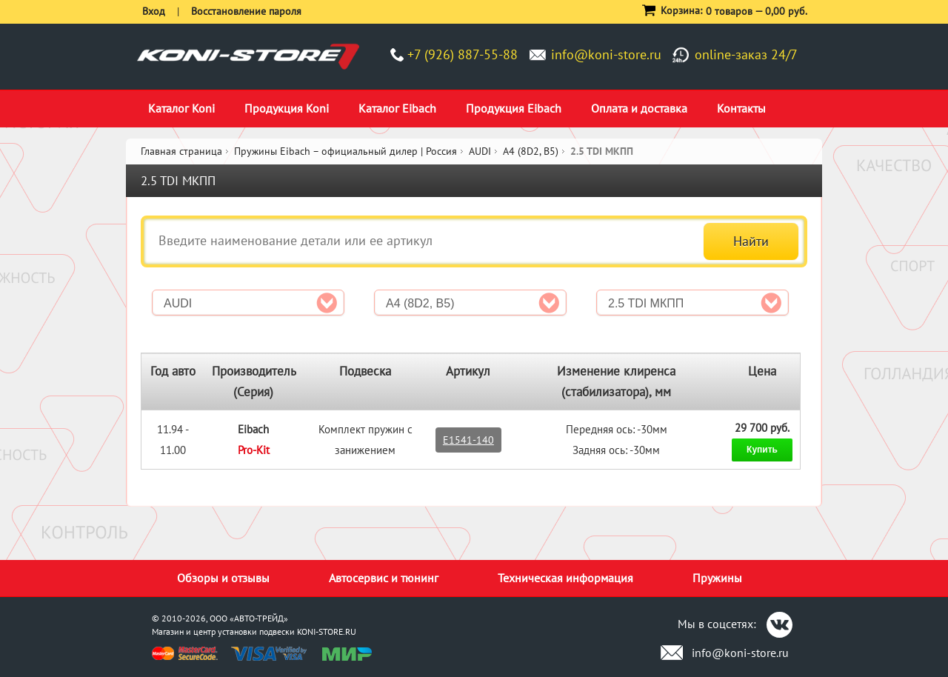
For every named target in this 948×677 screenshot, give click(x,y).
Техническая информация (565, 577)
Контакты (741, 108)
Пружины (717, 577)
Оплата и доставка (639, 108)
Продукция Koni (286, 108)
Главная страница (181, 151)
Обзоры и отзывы (223, 577)
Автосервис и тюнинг (383, 577)
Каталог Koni (181, 108)
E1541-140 (468, 440)
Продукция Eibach (513, 108)
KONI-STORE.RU (326, 631)
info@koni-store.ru (606, 54)
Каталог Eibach (397, 108)
